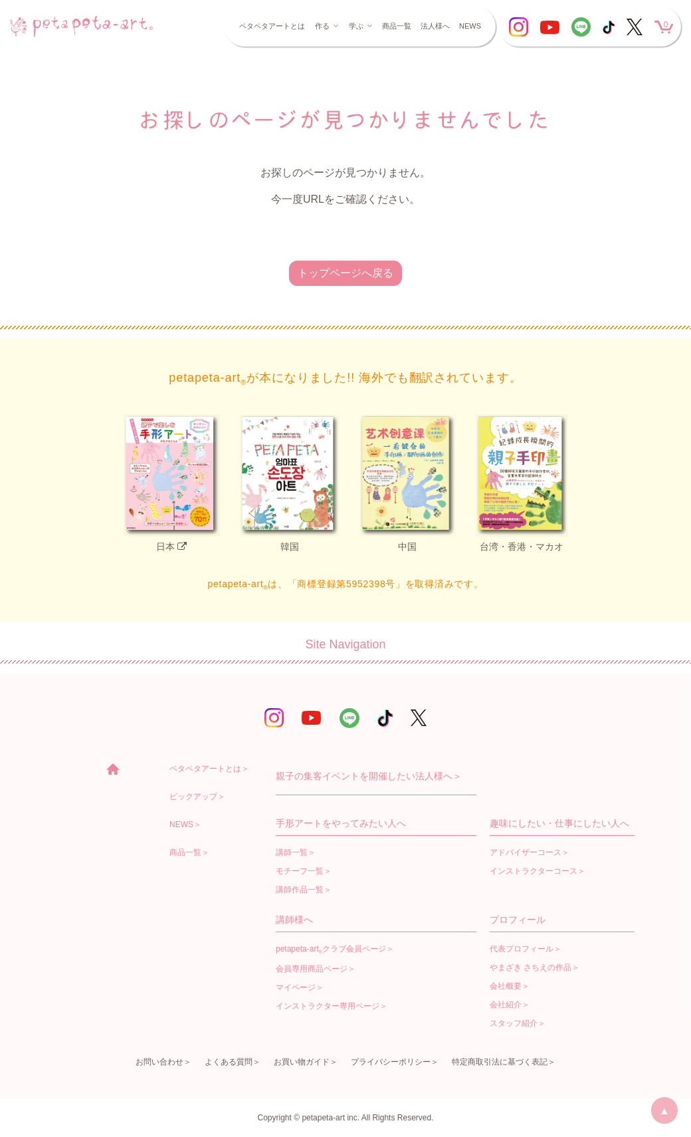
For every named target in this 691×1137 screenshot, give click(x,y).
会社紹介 (506, 1004)
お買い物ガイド (302, 1062)
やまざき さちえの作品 (530, 967)
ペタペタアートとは (272, 26)
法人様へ (435, 26)
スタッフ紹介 (514, 1023)
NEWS (470, 26)
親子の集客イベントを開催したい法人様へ (364, 776)
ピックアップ (193, 796)
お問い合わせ (159, 1062)
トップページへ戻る (345, 273)
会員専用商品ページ (311, 968)
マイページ (296, 987)
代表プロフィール (521, 948)
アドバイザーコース (525, 852)
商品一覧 (396, 26)
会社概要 (506, 986)
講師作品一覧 (300, 889)
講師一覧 (292, 852)
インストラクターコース (533, 871)
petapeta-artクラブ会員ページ (331, 949)
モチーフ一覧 (300, 871)
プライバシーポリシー (391, 1062)
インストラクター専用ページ (327, 1006)
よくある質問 (228, 1062)
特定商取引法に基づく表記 (499, 1062)
